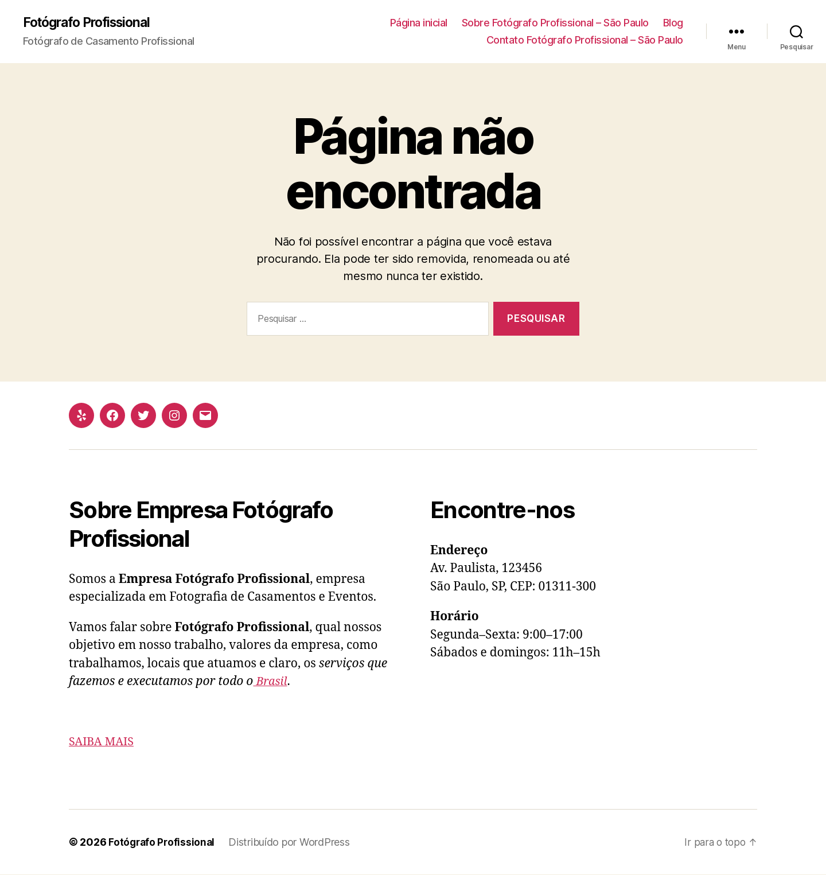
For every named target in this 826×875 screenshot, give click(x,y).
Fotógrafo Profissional (92, 23)
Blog (673, 23)
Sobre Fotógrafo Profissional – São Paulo (555, 23)
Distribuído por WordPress (291, 843)
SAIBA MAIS (103, 742)
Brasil (271, 682)
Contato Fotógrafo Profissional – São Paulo (584, 40)
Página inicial (418, 23)
